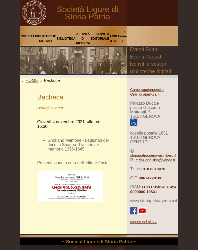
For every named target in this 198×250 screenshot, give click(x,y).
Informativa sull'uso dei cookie (99, 247)
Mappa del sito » (143, 222)
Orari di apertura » (145, 94)
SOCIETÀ (28, 36)
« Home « (122, 36)
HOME (32, 80)
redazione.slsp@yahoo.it (155, 160)
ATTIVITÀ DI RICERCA (83, 38)
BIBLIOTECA (65, 38)
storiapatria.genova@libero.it (153, 155)
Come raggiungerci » (147, 90)
